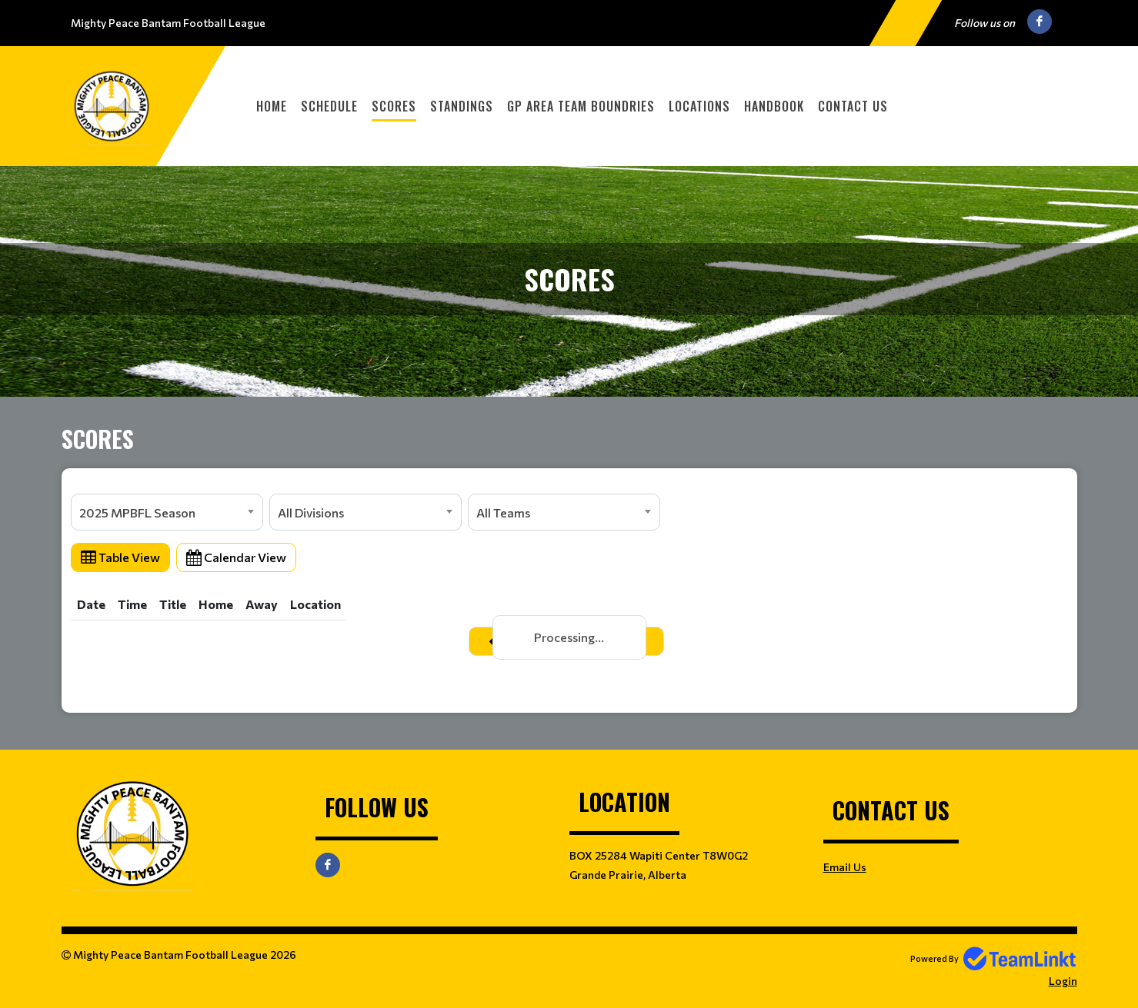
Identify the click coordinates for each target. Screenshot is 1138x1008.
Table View (120, 557)
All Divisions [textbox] (311, 512)
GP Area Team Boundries (581, 106)
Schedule (329, 106)
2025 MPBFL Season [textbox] (137, 512)
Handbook (774, 106)
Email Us (844, 866)
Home (271, 106)
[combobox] (167, 512)
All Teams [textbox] (503, 512)
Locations (699, 106)
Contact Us (853, 106)
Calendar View (236, 557)
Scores (394, 106)
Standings (461, 106)
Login (1063, 980)
